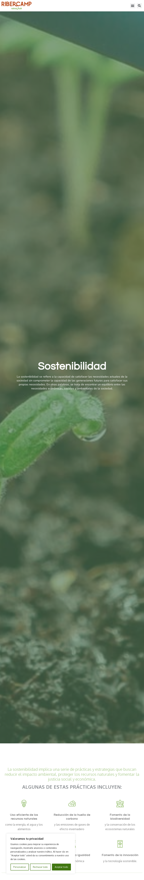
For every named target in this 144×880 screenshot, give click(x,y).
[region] (40, 853)
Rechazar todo (40, 867)
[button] (132, 5)
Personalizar (19, 867)
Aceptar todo (61, 867)
